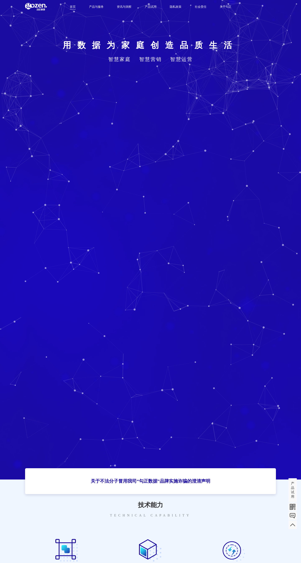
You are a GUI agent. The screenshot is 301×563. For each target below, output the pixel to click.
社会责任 (201, 6)
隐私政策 (175, 6)
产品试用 (151, 6)
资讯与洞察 (124, 6)
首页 (73, 6)
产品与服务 (96, 6)
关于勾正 (225, 6)
